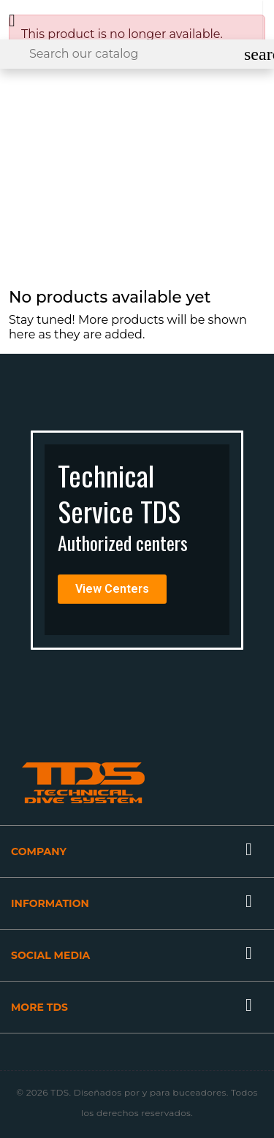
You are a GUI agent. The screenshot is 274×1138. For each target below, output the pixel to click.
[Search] (137, 54)
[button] (112, 589)
